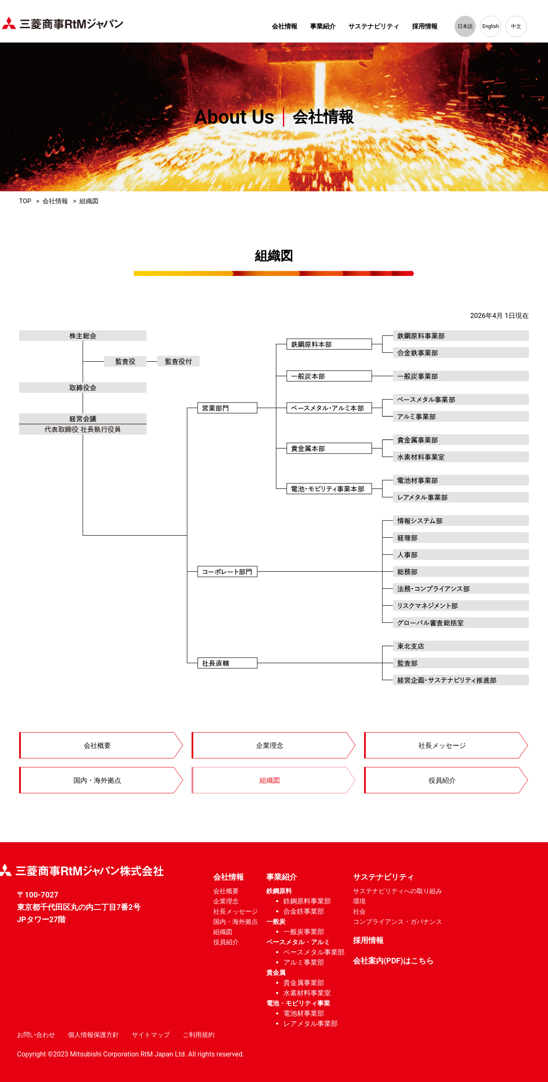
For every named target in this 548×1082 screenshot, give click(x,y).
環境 (359, 901)
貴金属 (275, 973)
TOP (25, 201)
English (491, 26)
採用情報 (425, 26)
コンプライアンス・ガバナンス (397, 922)
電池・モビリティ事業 (298, 1003)
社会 (359, 911)
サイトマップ (151, 1035)
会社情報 (284, 26)
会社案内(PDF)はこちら (393, 960)
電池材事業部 (303, 1013)
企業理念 (270, 745)
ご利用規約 (199, 1035)
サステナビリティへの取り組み (397, 891)
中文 (516, 26)
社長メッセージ (442, 745)
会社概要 (97, 745)
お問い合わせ (36, 1035)
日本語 (465, 26)
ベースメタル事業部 (314, 952)
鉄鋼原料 (279, 891)
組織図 (270, 780)
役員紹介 (442, 780)
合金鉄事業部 (303, 911)
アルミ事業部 (303, 962)
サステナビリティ (373, 26)
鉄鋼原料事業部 (307, 901)
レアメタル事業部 (310, 1024)
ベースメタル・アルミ (298, 942)
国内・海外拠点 (97, 780)
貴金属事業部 (303, 983)
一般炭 (275, 922)
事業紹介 (323, 26)
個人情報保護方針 (93, 1035)
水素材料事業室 (307, 993)
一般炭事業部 (303, 932)
